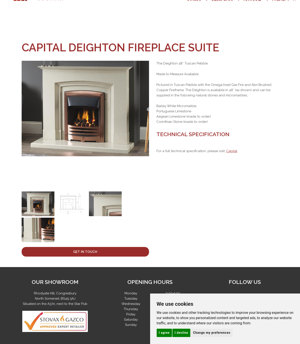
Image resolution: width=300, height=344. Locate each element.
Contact (280, 11)
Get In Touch (85, 252)
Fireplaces (222, 11)
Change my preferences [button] (211, 332)
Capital (231, 151)
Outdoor (252, 11)
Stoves (194, 11)
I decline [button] (181, 332)
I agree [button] (164, 332)
